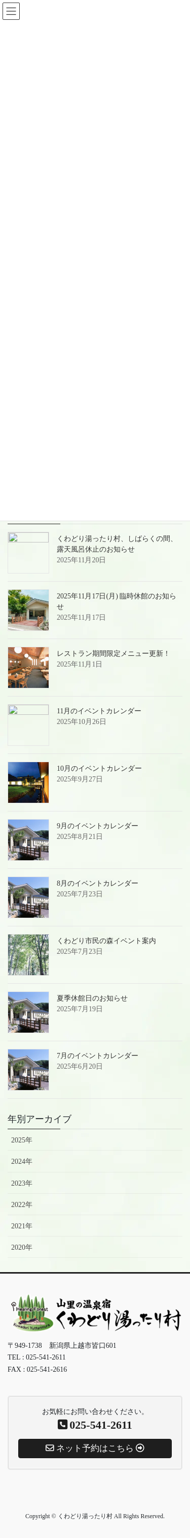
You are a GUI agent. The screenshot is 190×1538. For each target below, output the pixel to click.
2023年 (21, 1183)
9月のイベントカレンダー (97, 826)
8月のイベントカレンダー (97, 883)
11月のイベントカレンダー (99, 711)
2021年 (21, 1226)
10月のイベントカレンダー (99, 768)
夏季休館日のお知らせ (92, 998)
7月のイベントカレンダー (97, 1056)
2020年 (21, 1247)
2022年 (21, 1205)
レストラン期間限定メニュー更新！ (113, 653)
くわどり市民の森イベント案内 (106, 941)
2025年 (21, 1140)
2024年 (21, 1161)
